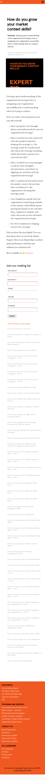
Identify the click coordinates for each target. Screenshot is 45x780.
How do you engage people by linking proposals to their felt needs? (21, 423)
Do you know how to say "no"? (19, 329)
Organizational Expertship (11, 722)
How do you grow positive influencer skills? (23, 438)
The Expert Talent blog (10, 691)
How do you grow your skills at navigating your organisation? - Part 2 (23, 611)
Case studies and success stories (14, 707)
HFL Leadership (7, 749)
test (3, 700)
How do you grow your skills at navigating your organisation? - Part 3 (23, 619)
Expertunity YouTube (10, 741)
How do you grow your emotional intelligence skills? (20, 507)
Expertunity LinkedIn (9, 735)
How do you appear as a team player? (22, 350)
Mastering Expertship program (13, 713)
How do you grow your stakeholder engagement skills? (20, 627)
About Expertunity (9, 730)
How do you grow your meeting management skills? (19, 552)
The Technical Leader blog (12, 694)
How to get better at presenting (19, 661)
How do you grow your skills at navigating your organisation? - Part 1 (23, 603)
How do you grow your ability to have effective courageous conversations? (21, 445)
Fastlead (5, 752)
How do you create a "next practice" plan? (23, 393)
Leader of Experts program (12, 716)
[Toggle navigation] (42, 2)
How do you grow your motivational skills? (23, 559)
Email (10, 288)
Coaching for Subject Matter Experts (16, 719)
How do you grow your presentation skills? (23, 565)
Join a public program (10, 688)
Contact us (6, 732)
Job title (11, 297)
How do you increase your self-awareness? (23, 639)
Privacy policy (7, 755)
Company (11, 306)
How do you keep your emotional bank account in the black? (22, 646)
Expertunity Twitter (9, 738)
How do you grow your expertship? (20, 514)
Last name (11, 280)
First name (12, 271)
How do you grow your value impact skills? (23, 634)
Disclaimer (6, 757)
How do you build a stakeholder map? (22, 387)
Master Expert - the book (11, 710)
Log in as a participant (10, 697)
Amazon (29, 253)
